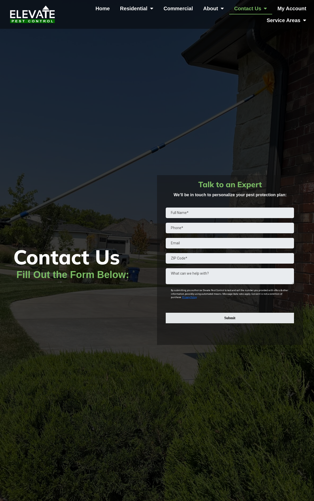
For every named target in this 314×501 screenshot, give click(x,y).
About (213, 8)
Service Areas (286, 20)
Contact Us (250, 8)
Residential (136, 8)
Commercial (178, 8)
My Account (291, 8)
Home (102, 8)
